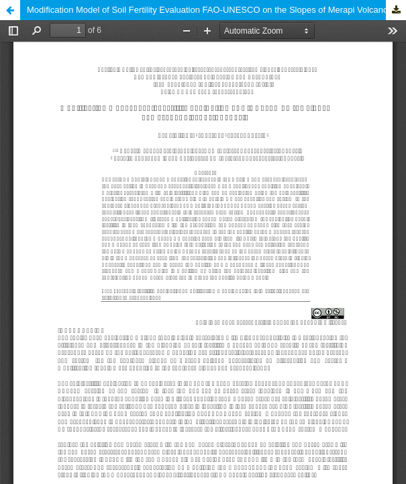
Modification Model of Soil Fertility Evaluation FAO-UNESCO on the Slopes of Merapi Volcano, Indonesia (216, 10)
